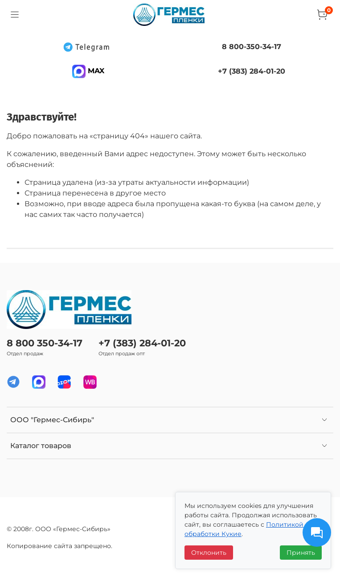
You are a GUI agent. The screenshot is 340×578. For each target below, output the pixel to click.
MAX (88, 71)
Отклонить (208, 553)
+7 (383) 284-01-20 (142, 343)
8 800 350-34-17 (44, 343)
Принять (301, 553)
